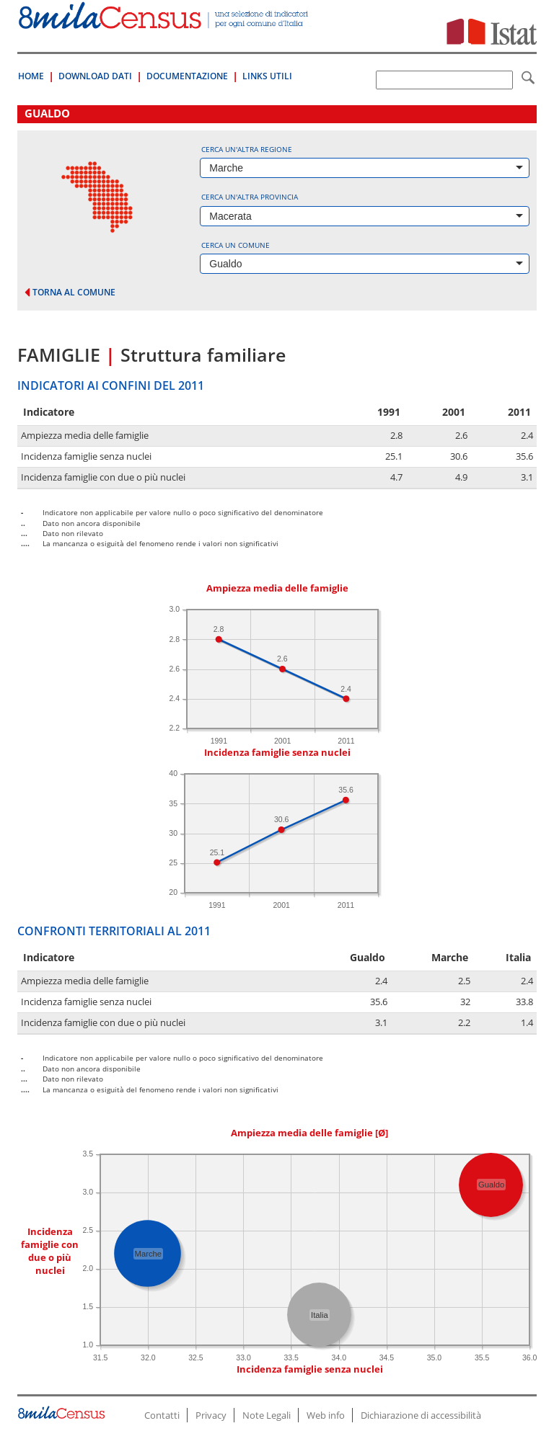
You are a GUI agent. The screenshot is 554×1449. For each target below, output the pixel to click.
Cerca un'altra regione (246, 149)
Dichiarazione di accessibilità (421, 1415)
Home (31, 76)
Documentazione (187, 76)
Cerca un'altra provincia (249, 197)
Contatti (162, 1415)
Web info (326, 1415)
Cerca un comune (235, 245)
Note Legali (266, 1415)
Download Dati (95, 76)
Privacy (211, 1415)
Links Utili (267, 76)
